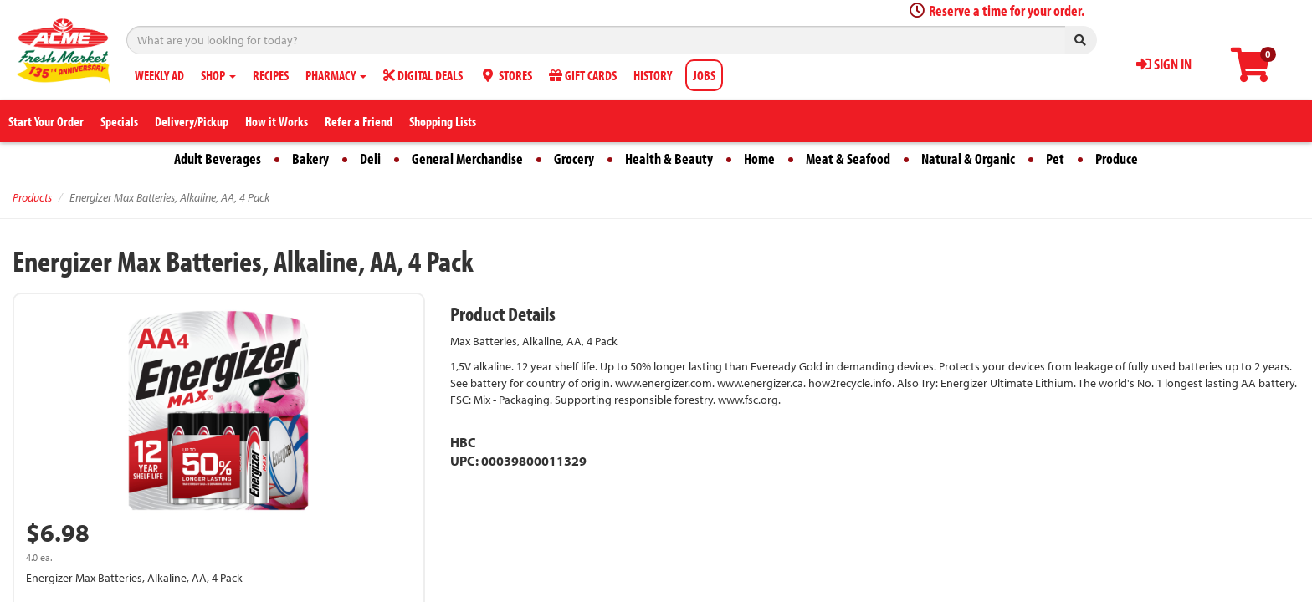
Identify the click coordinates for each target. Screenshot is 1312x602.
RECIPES (271, 75)
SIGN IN (1164, 64)
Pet (1055, 158)
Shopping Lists (442, 121)
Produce (1116, 158)
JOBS (704, 75)
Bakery (310, 158)
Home (759, 158)
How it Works (276, 121)
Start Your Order (46, 121)
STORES (505, 75)
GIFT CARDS (583, 75)
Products (32, 197)
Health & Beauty (669, 158)
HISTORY (652, 75)
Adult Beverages (217, 158)
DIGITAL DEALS (423, 75)
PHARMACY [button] (335, 75)
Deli (370, 158)
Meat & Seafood (848, 158)
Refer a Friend (358, 121)
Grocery (574, 158)
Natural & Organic (968, 158)
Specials (119, 121)
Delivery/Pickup (191, 121)
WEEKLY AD (159, 75)
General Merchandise (467, 158)
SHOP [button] (218, 75)
